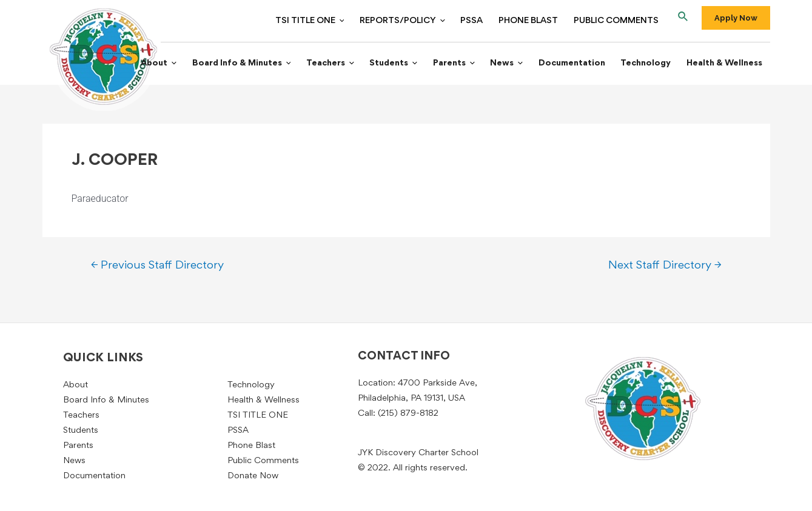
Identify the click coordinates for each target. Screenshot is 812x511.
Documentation (579, 64)
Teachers (349, 64)
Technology (650, 64)
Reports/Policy (412, 21)
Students (410, 64)
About (183, 64)
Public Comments (617, 21)
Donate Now (252, 476)
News (516, 64)
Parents (467, 64)
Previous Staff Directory (157, 266)
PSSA (479, 21)
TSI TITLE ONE (322, 21)
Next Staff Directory (664, 266)
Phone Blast (532, 21)
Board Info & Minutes (263, 64)
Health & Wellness (725, 64)
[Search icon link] (683, 19)
